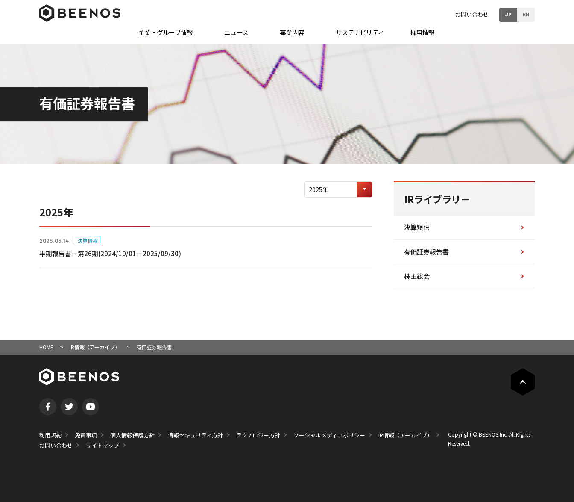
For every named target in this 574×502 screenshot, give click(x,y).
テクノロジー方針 (258, 435)
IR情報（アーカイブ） (95, 347)
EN (526, 14)
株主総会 (417, 276)
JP (508, 14)
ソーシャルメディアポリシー (329, 435)
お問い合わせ (472, 14)
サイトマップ (102, 445)
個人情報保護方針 (132, 435)
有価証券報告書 (426, 251)
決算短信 (417, 227)
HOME (46, 347)
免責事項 (86, 435)
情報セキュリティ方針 (195, 435)
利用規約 (50, 435)
